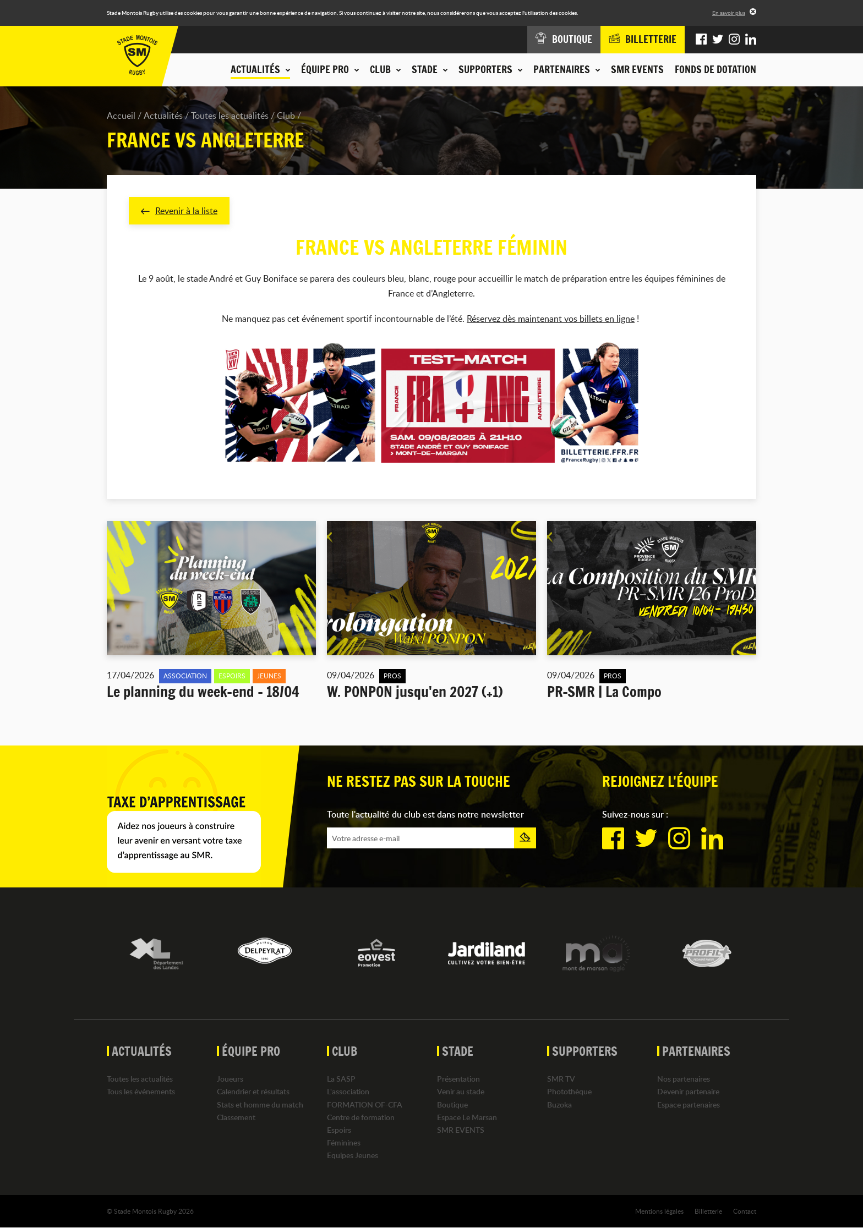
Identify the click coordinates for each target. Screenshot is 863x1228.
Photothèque (569, 1092)
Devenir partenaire (688, 1092)
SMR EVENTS (637, 69)
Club (286, 115)
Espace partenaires (688, 1104)
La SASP (341, 1079)
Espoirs (339, 1130)
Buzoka (559, 1104)
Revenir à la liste (179, 211)
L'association (348, 1092)
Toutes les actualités (230, 115)
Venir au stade (460, 1092)
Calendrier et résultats (253, 1092)
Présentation (458, 1079)
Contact (744, 1211)
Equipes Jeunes (352, 1155)
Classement (236, 1117)
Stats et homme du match (260, 1104)
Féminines (344, 1143)
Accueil (121, 115)
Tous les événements (141, 1092)
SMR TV (561, 1079)
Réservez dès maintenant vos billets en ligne (551, 319)
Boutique (452, 1104)
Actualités (163, 115)
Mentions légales (659, 1211)
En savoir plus (728, 13)
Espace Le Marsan (467, 1117)
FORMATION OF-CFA (364, 1104)
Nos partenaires (683, 1079)
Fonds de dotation (715, 69)
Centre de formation (361, 1117)
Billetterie (708, 1211)
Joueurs (230, 1079)
